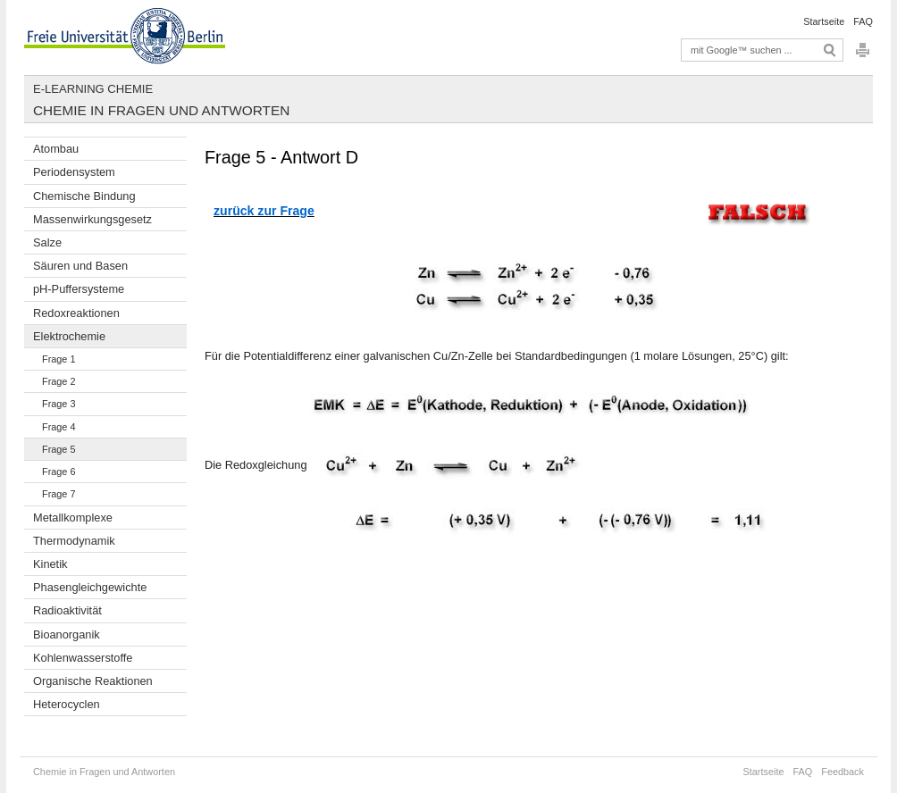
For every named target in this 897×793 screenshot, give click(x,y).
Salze (47, 242)
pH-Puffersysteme (78, 289)
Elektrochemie (69, 336)
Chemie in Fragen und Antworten (161, 110)
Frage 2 (58, 381)
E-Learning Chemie (93, 89)
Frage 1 (58, 359)
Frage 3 (58, 403)
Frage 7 (58, 493)
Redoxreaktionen (76, 313)
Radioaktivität (67, 610)
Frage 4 (58, 427)
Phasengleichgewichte (90, 587)
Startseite (823, 21)
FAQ (863, 21)
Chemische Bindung (84, 196)
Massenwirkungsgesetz (92, 219)
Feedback (842, 771)
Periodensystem (74, 172)
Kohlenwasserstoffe (82, 657)
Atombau (56, 148)
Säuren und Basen (80, 265)
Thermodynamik (74, 540)
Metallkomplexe (73, 517)
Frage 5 (58, 449)
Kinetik (50, 564)
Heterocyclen (66, 704)
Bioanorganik (66, 634)
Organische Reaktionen (93, 681)
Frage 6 (58, 471)
